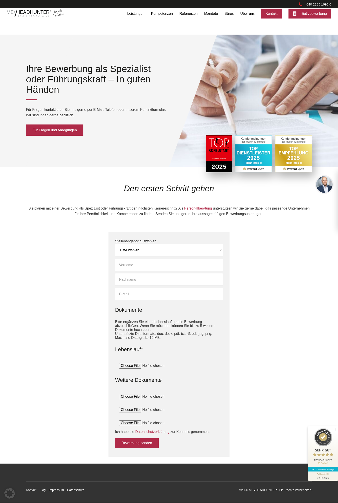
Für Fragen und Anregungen (55, 130)
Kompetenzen (162, 21)
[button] (9, 493)
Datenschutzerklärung (152, 431)
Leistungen (135, 21)
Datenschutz (75, 490)
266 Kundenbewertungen (323, 469)
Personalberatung (198, 208)
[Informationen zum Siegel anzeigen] (323, 476)
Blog (42, 490)
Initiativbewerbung (312, 21)
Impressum (56, 490)
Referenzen (188, 21)
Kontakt (271, 21)
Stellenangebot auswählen (135, 241)
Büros (229, 21)
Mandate (211, 21)
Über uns (247, 21)
